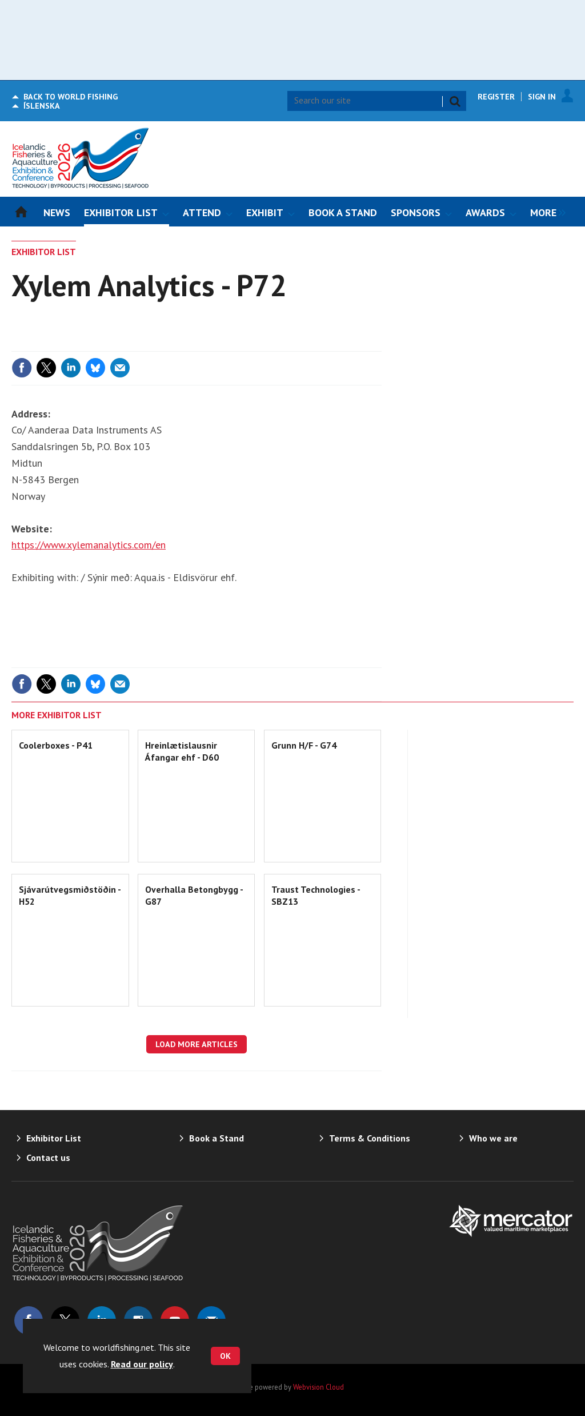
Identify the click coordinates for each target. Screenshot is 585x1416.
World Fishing (70, 96)
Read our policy (142, 1364)
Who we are (493, 1138)
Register (496, 96)
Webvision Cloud (318, 1386)
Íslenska (41, 105)
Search (455, 101)
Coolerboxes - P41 (56, 745)
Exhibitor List (43, 251)
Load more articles (196, 1044)
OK (225, 1356)
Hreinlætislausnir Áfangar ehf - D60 (182, 750)
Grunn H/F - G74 (303, 745)
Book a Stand (216, 1138)
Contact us (48, 1157)
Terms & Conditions (369, 1138)
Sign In (542, 96)
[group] (545, 211)
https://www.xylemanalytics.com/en (88, 544)
